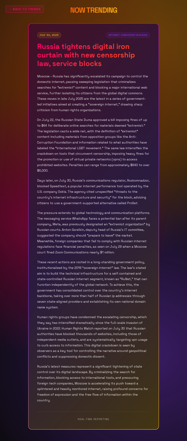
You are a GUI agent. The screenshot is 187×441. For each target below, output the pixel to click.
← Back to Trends (25, 9)
